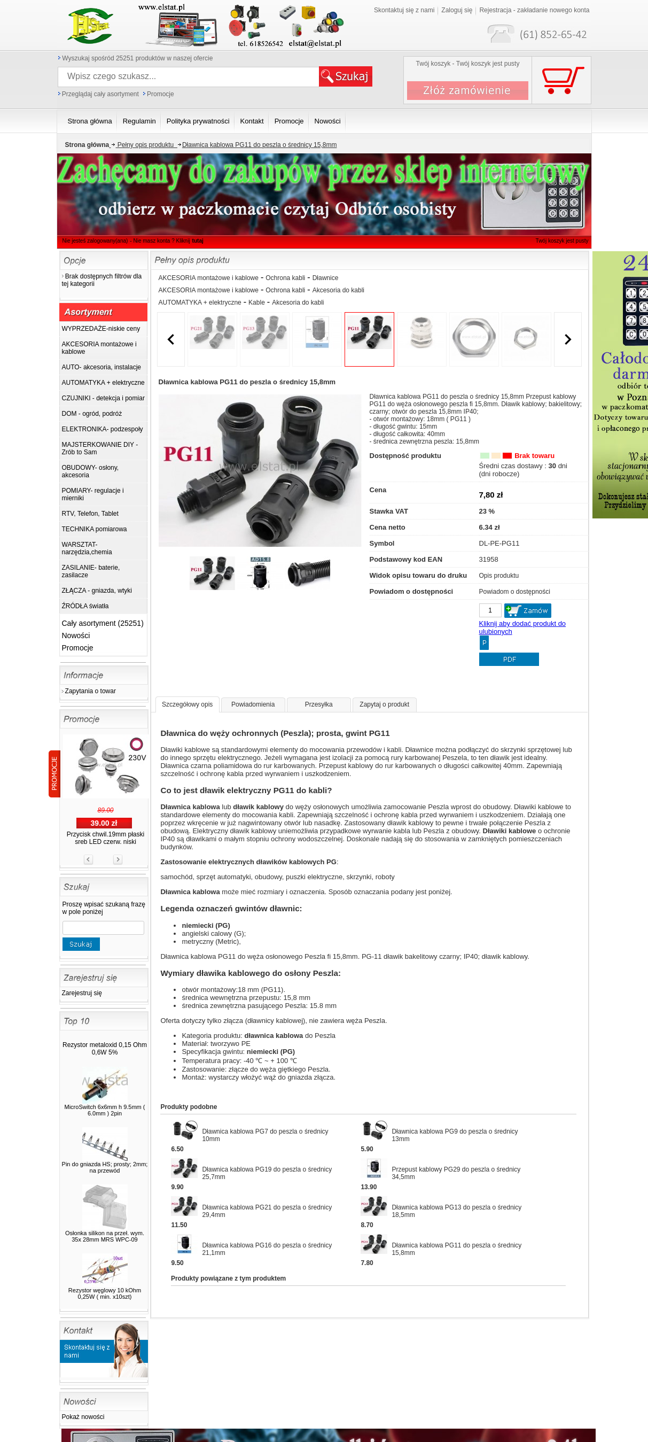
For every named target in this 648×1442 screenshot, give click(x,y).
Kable (256, 302)
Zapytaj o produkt (384, 704)
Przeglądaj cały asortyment (100, 94)
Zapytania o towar (90, 691)
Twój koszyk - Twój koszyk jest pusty (468, 63)
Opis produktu (499, 575)
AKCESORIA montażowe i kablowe (209, 278)
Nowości (76, 635)
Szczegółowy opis (187, 704)
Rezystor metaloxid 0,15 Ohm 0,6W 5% (105, 1048)
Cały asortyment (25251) (103, 623)
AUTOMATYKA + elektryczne (200, 302)
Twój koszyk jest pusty (545, 8)
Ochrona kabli (285, 278)
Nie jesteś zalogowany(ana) (95, 241)
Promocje (160, 94)
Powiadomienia (253, 704)
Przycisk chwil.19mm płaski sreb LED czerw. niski (105, 838)
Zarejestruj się (82, 993)
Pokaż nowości (83, 1417)
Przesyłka (319, 704)
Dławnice (326, 278)
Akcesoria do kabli (338, 290)
